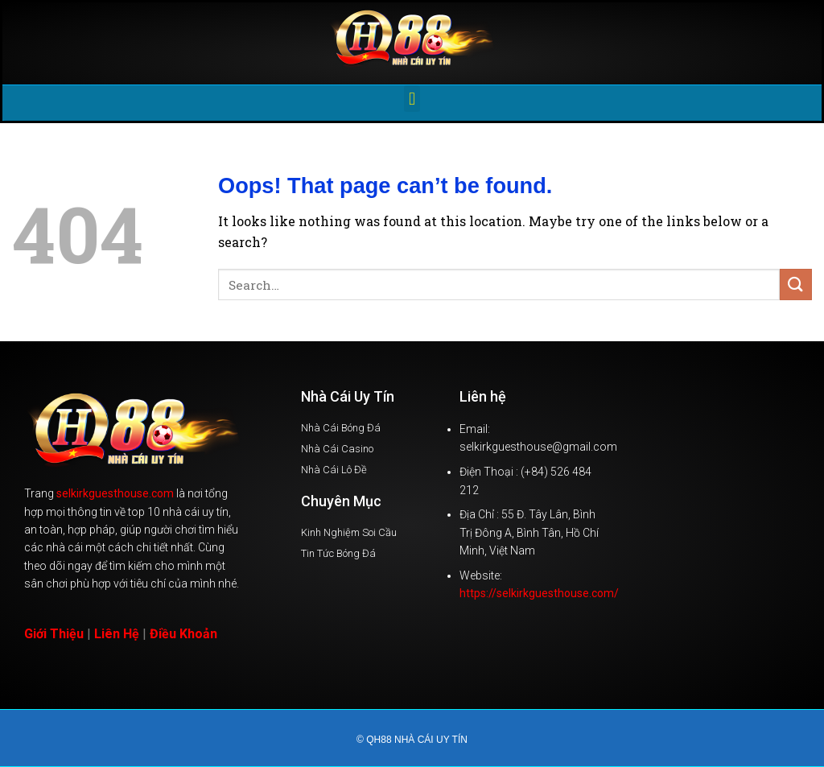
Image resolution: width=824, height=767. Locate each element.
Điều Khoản (183, 633)
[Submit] (796, 284)
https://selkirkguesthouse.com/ (539, 593)
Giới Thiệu (54, 633)
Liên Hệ (116, 633)
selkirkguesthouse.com (115, 493)
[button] (411, 98)
